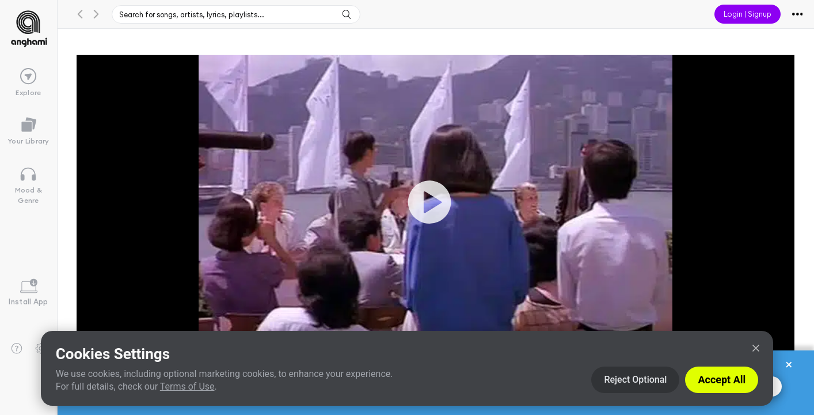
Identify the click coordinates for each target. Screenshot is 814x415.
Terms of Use (187, 386)
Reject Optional (635, 379)
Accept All (721, 379)
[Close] (756, 348)
